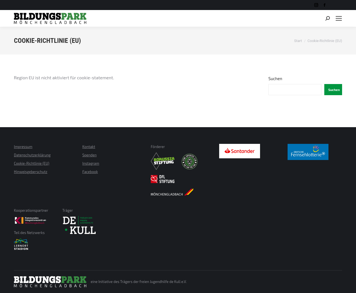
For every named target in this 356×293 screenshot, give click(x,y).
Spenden (89, 155)
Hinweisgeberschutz (30, 171)
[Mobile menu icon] (338, 18)
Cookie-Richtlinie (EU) (31, 163)
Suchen (275, 78)
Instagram (90, 163)
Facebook (90, 171)
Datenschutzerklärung (32, 155)
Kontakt (88, 146)
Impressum (23, 146)
